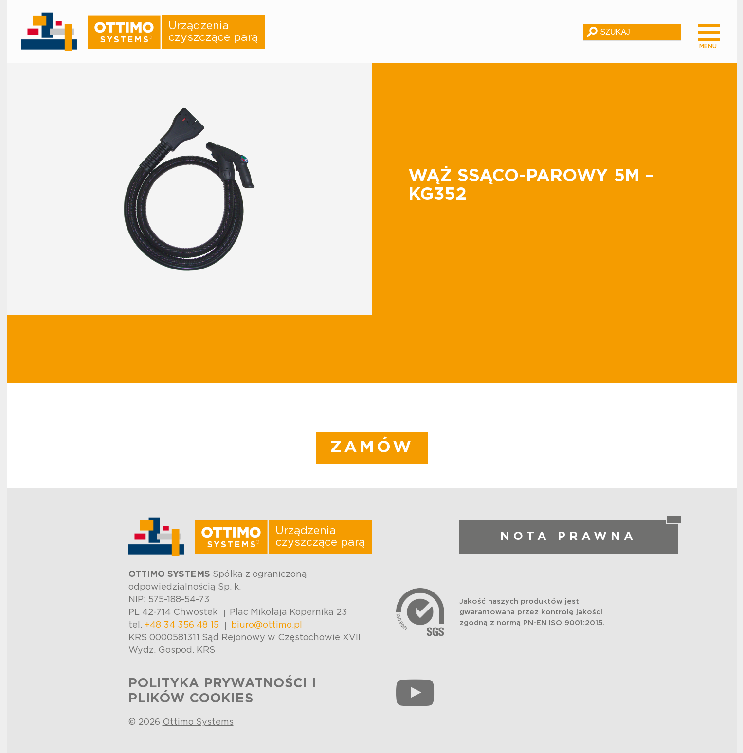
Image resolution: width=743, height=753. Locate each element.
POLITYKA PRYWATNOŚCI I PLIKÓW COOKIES (222, 691)
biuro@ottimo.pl (266, 625)
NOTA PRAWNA (568, 536)
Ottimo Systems (198, 722)
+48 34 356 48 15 (182, 625)
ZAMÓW (372, 447)
